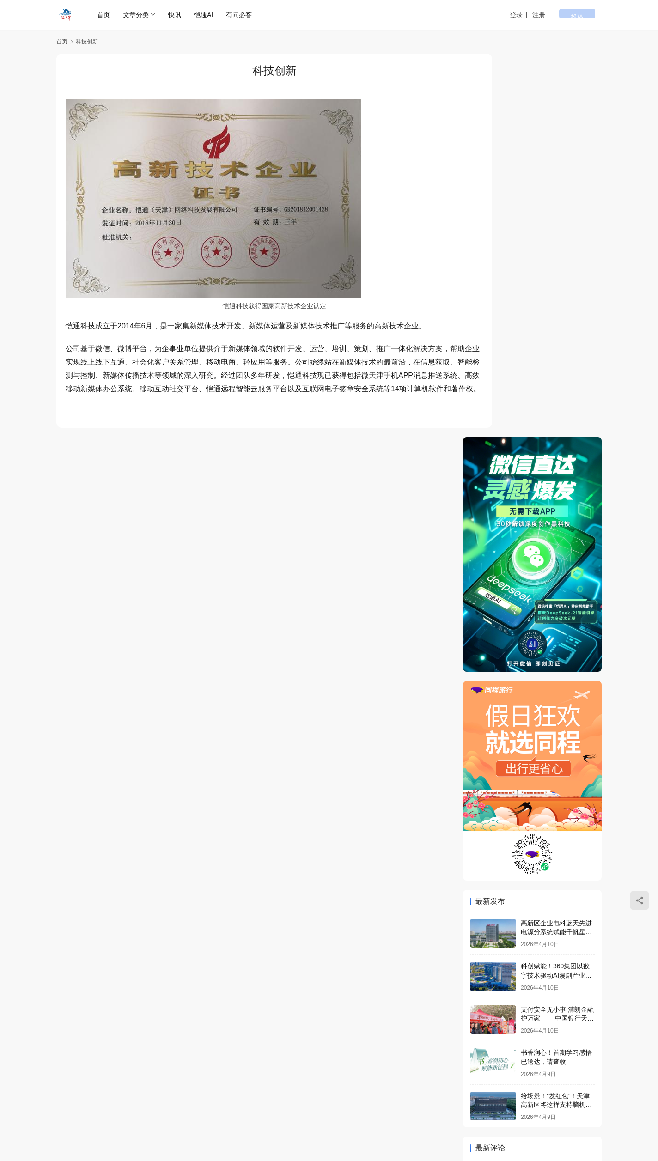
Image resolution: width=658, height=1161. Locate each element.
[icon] (537, 1112)
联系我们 (265, 1090)
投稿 (588, 15)
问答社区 (227, 1090)
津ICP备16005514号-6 (231, 1105)
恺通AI (204, 14)
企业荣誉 (188, 1090)
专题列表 (112, 1090)
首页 (103, 14)
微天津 (161, 1105)
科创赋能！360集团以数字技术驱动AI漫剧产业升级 (556, 591)
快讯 (175, 14)
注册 (561, 14)
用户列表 (150, 1090)
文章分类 (136, 14)
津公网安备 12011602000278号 (151, 1114)
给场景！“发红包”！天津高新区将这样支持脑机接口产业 (556, 721)
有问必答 (239, 14)
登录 (539, 14)
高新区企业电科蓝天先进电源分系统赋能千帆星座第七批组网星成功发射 (556, 548)
